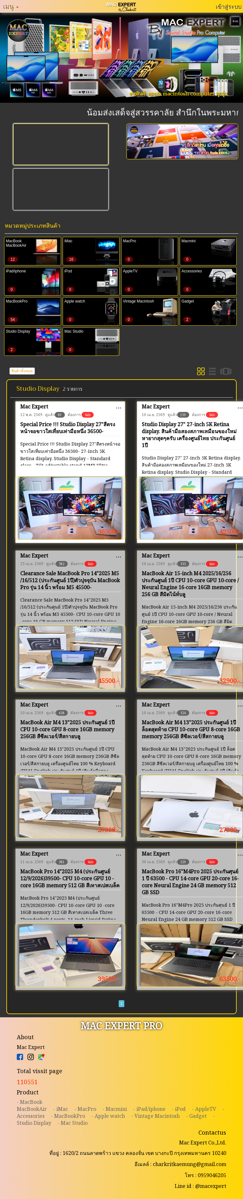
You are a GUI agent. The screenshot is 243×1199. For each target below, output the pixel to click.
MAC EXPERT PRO (121, 1025)
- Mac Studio (73, 1122)
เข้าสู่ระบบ (228, 6)
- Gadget (196, 1115)
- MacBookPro (68, 1115)
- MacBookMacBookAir (32, 1105)
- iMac (60, 1108)
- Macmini (115, 1108)
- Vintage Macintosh (155, 1115)
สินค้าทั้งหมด (22, 371)
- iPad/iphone (149, 1108)
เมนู (11, 6)
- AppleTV (204, 1108)
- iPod (179, 1108)
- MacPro (85, 1108)
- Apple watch (108, 1115)
